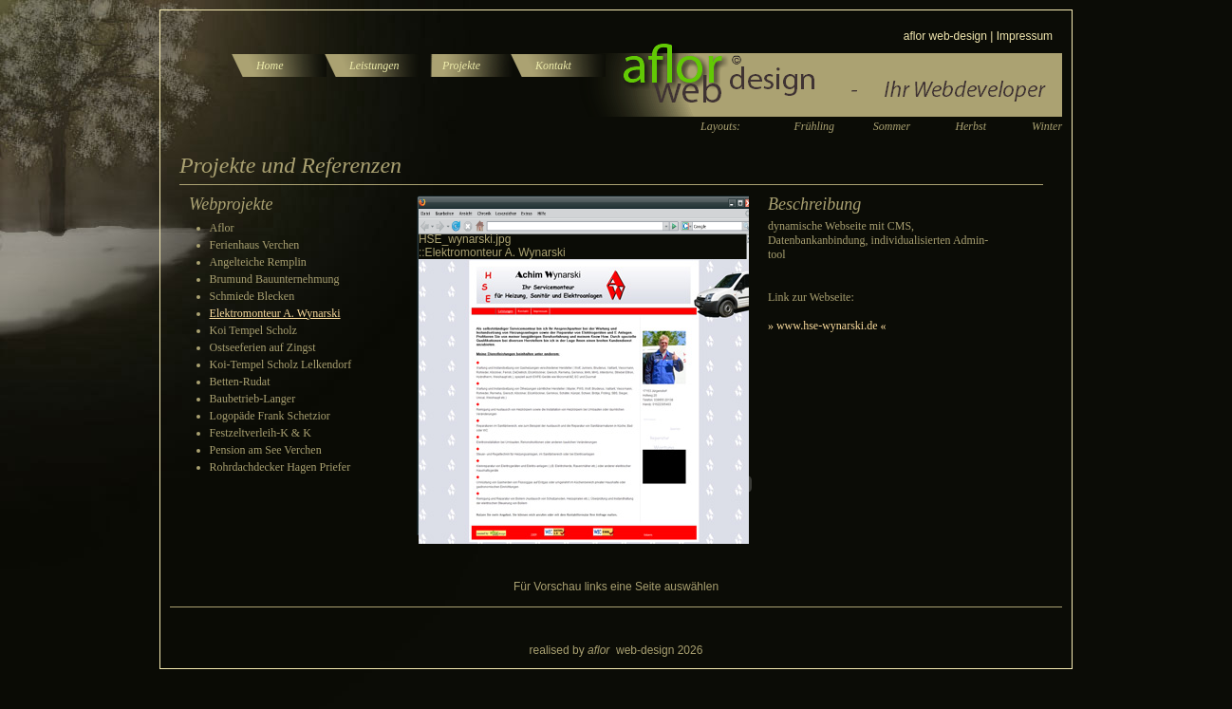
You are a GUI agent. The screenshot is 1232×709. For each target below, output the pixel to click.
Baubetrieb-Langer (253, 398)
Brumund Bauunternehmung (275, 279)
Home (270, 65)
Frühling (813, 126)
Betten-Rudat (240, 381)
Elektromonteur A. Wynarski (275, 313)
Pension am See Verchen (266, 450)
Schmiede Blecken (252, 296)
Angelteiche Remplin (258, 262)
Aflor (222, 227)
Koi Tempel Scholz (253, 330)
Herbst (970, 126)
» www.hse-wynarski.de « (827, 325)
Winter (1047, 126)
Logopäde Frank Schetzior (270, 415)
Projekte (461, 65)
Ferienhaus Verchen (255, 245)
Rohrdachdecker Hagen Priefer (280, 467)
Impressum (1025, 36)
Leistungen (374, 65)
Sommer (891, 126)
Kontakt (553, 65)
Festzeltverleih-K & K (260, 432)
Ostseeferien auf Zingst (263, 347)
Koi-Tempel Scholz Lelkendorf (281, 364)
